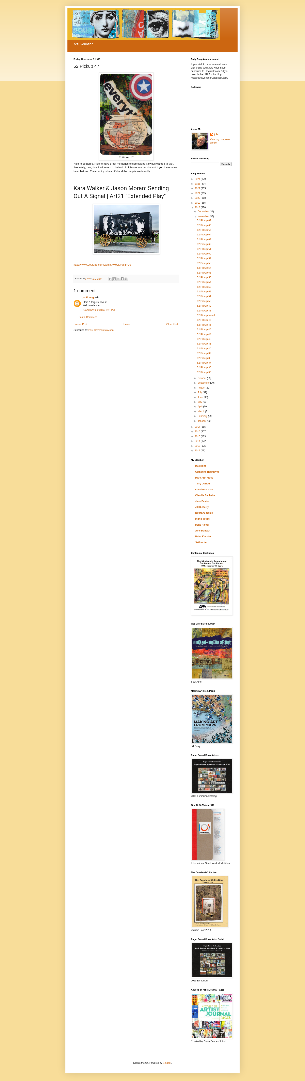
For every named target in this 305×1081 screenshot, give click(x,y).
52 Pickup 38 (204, 358)
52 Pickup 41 (204, 343)
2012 (198, 450)
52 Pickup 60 (204, 253)
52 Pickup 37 (204, 362)
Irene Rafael (202, 524)
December (204, 211)
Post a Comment (88, 317)
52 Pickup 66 (204, 225)
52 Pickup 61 (204, 249)
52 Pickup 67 (204, 220)
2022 (198, 188)
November (204, 216)
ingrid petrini (202, 518)
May (200, 401)
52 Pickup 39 (204, 353)
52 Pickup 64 (204, 234)
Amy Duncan (202, 530)
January (202, 421)
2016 (198, 431)
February (203, 416)
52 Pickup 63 (204, 239)
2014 (198, 441)
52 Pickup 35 (204, 372)
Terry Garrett (202, 483)
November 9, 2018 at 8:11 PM (99, 310)
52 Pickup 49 (204, 305)
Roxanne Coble (204, 513)
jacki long (88, 297)
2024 (198, 179)
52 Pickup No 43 (206, 315)
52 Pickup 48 (204, 310)
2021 (198, 193)
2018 (198, 207)
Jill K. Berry (202, 507)
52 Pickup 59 (204, 258)
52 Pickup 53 (204, 287)
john (216, 134)
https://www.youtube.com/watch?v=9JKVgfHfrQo (102, 264)
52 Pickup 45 (204, 329)
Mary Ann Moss (204, 477)
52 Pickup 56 (204, 272)
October (202, 378)
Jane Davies (202, 501)
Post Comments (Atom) (101, 330)
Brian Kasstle (203, 536)
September (204, 382)
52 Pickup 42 (204, 339)
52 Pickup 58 (204, 263)
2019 (198, 202)
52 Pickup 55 (204, 277)
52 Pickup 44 (204, 334)
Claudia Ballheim (205, 495)
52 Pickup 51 (204, 296)
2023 (198, 183)
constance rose (204, 489)
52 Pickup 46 (204, 324)
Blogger (167, 1063)
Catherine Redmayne (207, 471)
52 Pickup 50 (204, 301)
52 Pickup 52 (204, 291)
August (202, 387)
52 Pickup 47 (204, 320)
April (200, 406)
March (201, 411)
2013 (198, 445)
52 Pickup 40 (204, 348)
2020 (198, 197)
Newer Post (81, 324)
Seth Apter (201, 542)
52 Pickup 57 (204, 267)
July (200, 392)
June (201, 397)
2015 (198, 436)
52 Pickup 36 (204, 367)
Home (127, 324)
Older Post (172, 324)
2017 (198, 426)
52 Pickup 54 (204, 282)
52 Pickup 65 (204, 230)
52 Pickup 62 (204, 244)
